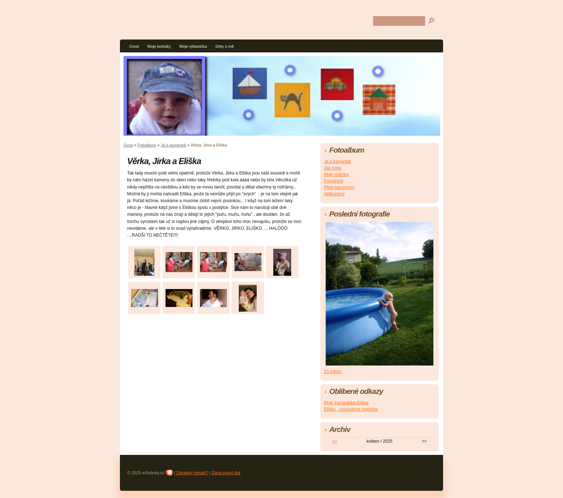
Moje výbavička (192, 46)
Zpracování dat (225, 472)
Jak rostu (332, 168)
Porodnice (333, 180)
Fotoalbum (147, 145)
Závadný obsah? (192, 472)
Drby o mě (224, 46)
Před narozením (339, 187)
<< (335, 441)
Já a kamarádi (173, 145)
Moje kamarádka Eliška (346, 402)
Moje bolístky (159, 46)
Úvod (134, 46)
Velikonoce (334, 193)
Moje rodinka (336, 174)
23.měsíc (332, 371)
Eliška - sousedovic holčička (350, 409)
